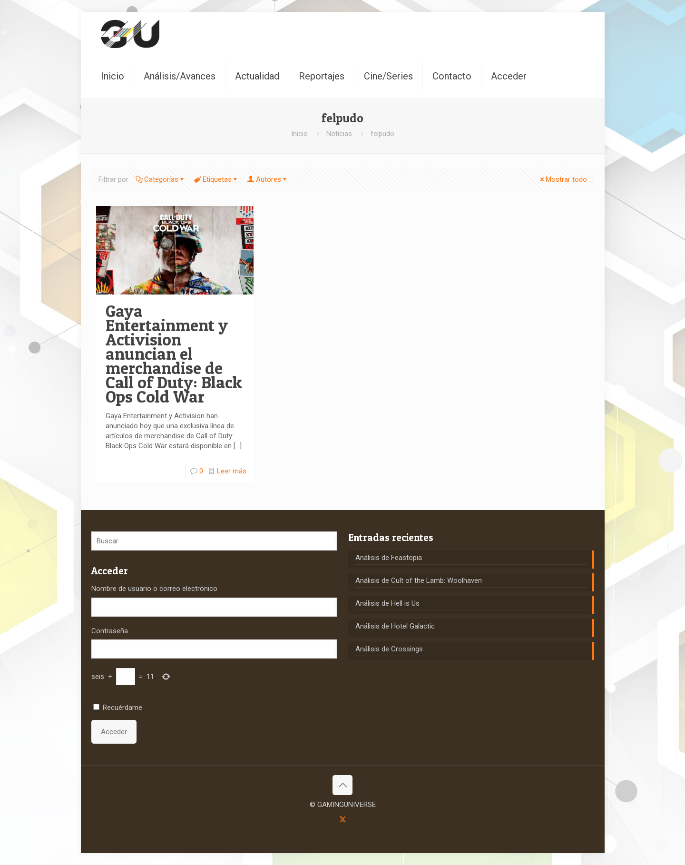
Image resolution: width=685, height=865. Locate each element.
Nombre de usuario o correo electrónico (154, 588)
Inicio (299, 133)
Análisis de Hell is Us (387, 603)
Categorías (161, 179)
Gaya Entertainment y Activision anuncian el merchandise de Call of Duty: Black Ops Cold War (174, 354)
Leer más (231, 471)
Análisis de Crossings (389, 649)
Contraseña (109, 631)
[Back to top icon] (342, 785)
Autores (267, 179)
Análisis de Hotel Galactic (395, 626)
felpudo (382, 133)
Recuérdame (122, 707)
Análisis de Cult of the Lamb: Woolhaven (418, 580)
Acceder (114, 731)
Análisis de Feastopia (388, 557)
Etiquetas (216, 179)
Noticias (339, 133)
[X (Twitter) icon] (342, 819)
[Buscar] (214, 540)
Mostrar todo (562, 179)
